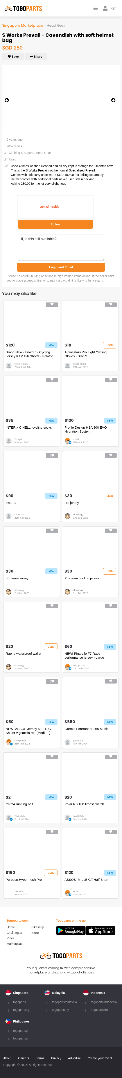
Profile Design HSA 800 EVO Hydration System (86, 429)
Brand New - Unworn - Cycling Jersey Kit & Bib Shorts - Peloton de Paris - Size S (30, 354)
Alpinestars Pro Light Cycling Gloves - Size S (86, 354)
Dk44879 (18, 891)
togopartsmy (60, 1010)
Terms (40, 1058)
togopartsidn (99, 1010)
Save (13, 56)
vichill (76, 439)
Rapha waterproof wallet (23, 653)
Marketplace (15, 943)
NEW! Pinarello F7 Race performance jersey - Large (84, 655)
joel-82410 (78, 740)
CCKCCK (19, 514)
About (7, 1058)
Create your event (100, 1058)
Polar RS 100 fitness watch (84, 804)
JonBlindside (49, 206)
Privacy (56, 1058)
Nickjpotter (79, 665)
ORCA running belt (19, 804)
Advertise (74, 1058)
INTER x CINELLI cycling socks (29, 427)
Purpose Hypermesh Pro (24, 879)
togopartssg (21, 1010)
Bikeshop (37, 927)
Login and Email (61, 267)
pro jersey (72, 503)
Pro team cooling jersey (82, 578)
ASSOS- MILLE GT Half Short (86, 879)
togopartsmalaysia (64, 1002)
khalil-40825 (21, 364)
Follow (55, 224)
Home (11, 927)
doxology (78, 514)
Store (35, 932)
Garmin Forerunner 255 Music (86, 729)
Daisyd (18, 439)
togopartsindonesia (104, 1002)
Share (36, 56)
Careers (23, 1058)
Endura (11, 503)
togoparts (19, 1002)
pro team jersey (17, 578)
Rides (10, 938)
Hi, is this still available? (61, 247)
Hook (76, 891)
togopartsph (21, 1030)
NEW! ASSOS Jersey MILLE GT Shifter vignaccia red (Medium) (29, 731)
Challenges (14, 932)
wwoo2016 (19, 816)
